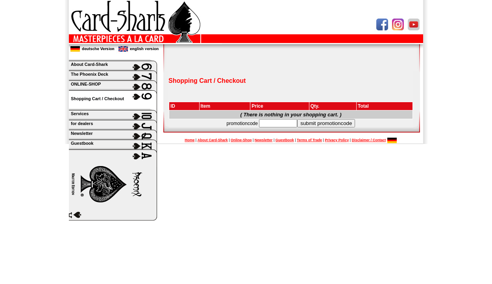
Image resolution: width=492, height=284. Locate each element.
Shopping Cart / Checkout (97, 98)
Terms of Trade (309, 140)
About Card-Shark (213, 140)
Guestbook (285, 140)
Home (189, 140)
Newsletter (264, 140)
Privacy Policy (337, 140)
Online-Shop (241, 140)
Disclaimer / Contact (369, 140)
